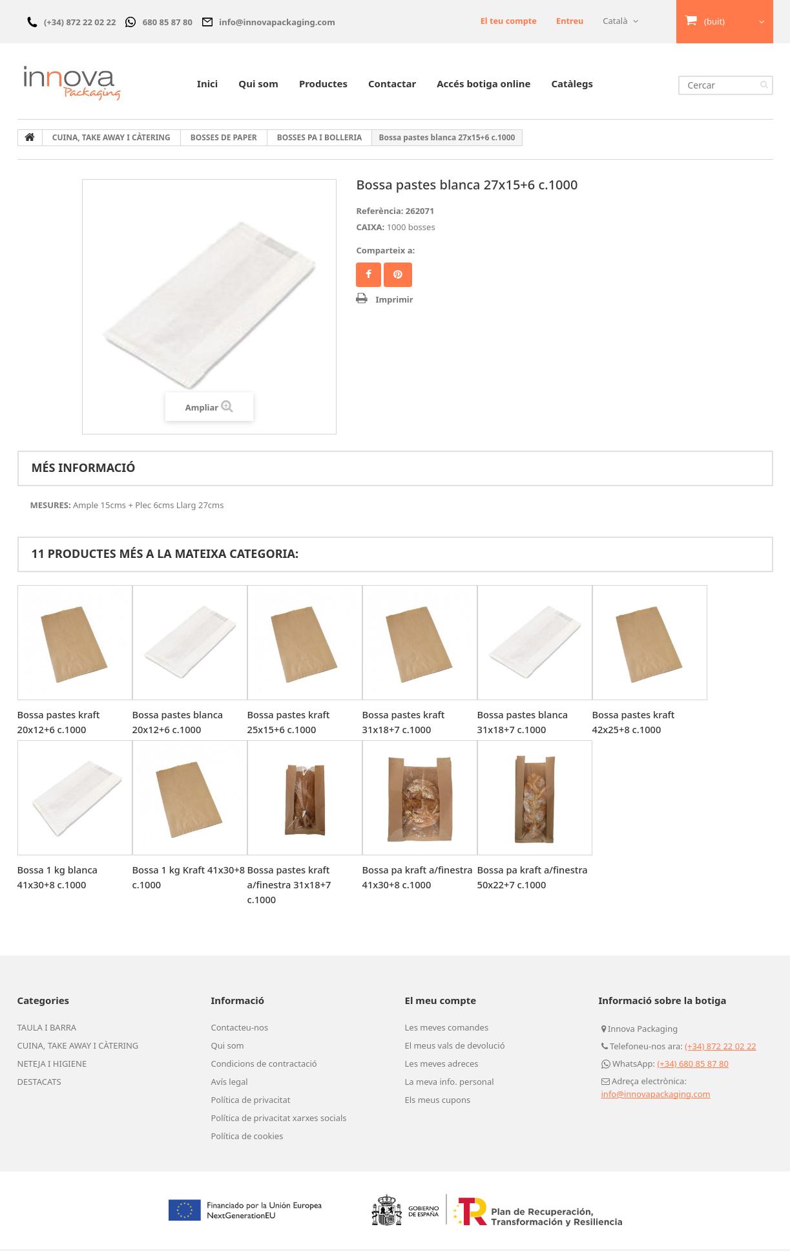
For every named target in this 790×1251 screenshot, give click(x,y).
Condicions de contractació (264, 1065)
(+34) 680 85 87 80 (693, 1065)
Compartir (368, 277)
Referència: (379, 213)
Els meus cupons (438, 1101)
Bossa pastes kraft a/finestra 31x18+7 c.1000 (290, 886)
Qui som (258, 85)
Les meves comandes (447, 1029)
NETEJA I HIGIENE (52, 1065)
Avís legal (229, 1083)
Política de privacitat (251, 1101)
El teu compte (507, 21)
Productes (323, 85)
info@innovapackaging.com (656, 1096)
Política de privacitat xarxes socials (279, 1120)
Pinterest (397, 277)
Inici (207, 85)
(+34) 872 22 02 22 (720, 1048)
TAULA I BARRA (47, 1029)
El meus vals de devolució (455, 1047)
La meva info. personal (449, 1083)
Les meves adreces (442, 1065)
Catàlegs (572, 85)
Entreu (569, 21)
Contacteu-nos (240, 1029)
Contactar (392, 85)
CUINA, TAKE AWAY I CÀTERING (78, 1047)
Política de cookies (247, 1138)
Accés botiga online (483, 85)
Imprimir (394, 301)
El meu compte (441, 1002)
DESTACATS (39, 1083)
